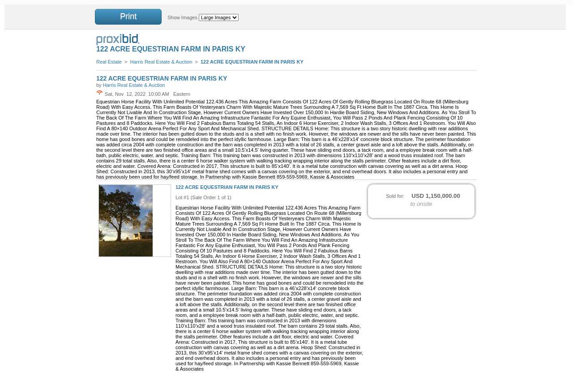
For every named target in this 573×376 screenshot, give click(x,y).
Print (128, 16)
